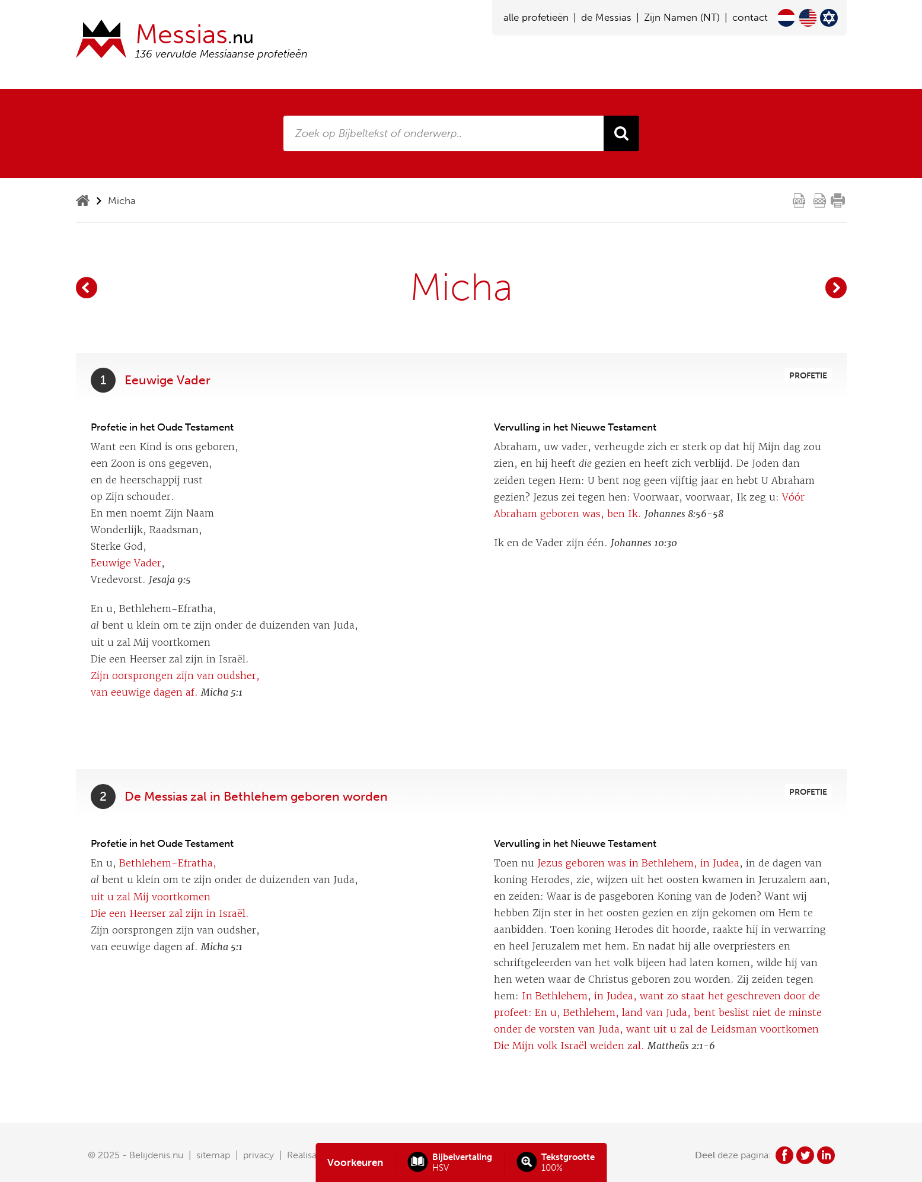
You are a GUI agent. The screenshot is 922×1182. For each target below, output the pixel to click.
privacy (258, 1155)
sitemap (213, 1155)
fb (784, 1155)
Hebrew (829, 18)
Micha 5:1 (222, 692)
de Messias (606, 17)
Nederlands (786, 18)
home (83, 200)
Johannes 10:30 (644, 543)
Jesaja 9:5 (170, 580)
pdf (799, 200)
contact (750, 17)
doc (820, 200)
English (807, 18)
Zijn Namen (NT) (682, 17)
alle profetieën (536, 17)
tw (805, 1155)
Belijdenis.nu (156, 1155)
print (838, 200)
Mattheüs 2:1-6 (681, 1046)
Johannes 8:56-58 (684, 514)
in (826, 1155)
